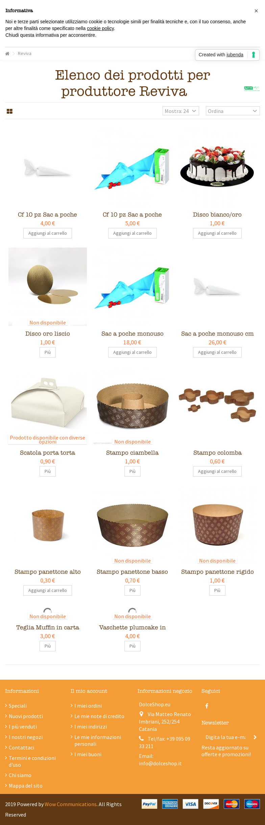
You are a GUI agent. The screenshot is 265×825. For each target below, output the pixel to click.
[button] (256, 10)
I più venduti (23, 726)
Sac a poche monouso (132, 333)
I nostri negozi (26, 737)
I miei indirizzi (90, 726)
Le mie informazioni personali (97, 740)
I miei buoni (87, 754)
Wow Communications (71, 804)
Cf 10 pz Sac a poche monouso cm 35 (47, 218)
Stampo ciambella (132, 452)
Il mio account (89, 691)
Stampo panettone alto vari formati (48, 575)
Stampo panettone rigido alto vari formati (217, 575)
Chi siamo (20, 775)
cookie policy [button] (100, 28)
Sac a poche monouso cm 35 (217, 337)
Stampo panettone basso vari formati (132, 575)
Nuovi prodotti (26, 716)
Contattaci (21, 747)
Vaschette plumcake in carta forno (132, 631)
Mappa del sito (26, 785)
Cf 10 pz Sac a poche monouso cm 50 (132, 218)
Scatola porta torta (47, 452)
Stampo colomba (217, 452)
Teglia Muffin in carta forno (47, 631)
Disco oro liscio (47, 333)
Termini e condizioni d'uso (32, 761)
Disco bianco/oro (217, 214)
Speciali (18, 705)
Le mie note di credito (99, 716)
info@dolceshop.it (160, 763)
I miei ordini (88, 705)
